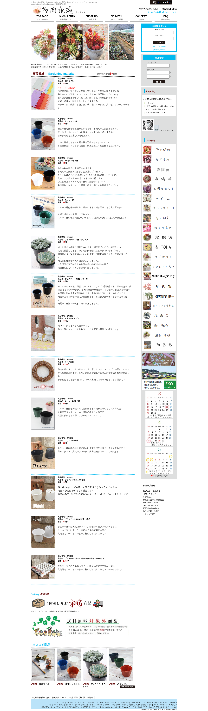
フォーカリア (81, 707)
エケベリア (94, 702)
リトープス (91, 707)
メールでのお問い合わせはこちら (161, 12)
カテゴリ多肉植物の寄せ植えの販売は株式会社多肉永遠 (159, 218)
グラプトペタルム (148, 702)
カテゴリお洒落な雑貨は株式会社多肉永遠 (159, 247)
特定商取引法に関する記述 (81, 697)
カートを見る (161, 2)
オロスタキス (104, 702)
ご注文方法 (150, 103)
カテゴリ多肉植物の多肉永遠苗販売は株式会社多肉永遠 (159, 179)
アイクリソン (71, 702)
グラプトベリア (162, 702)
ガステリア (173, 705)
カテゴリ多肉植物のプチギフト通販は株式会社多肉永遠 (159, 257)
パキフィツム (115, 705)
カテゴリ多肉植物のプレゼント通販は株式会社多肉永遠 (159, 276)
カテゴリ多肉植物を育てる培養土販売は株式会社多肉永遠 (159, 305)
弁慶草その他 (141, 705)
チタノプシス (70, 707)
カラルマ (134, 707)
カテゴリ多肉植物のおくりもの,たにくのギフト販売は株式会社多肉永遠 (159, 227)
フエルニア (126, 707)
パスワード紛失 (159, 46)
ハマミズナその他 (103, 707)
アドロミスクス (83, 702)
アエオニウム (60, 702)
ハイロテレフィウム (102, 705)
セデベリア (69, 705)
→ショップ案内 (149, 514)
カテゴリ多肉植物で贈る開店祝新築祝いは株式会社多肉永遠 (159, 296)
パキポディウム (47, 707)
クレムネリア (135, 702)
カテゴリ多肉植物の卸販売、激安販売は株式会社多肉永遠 (159, 325)
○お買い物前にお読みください (157, 99)
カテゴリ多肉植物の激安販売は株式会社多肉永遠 (159, 188)
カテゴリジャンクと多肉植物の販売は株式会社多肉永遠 (159, 267)
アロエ (155, 705)
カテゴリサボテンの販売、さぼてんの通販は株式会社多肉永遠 (159, 198)
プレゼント (159, 385)
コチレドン (173, 702)
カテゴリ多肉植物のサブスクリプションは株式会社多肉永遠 (159, 237)
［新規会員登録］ (159, 49)
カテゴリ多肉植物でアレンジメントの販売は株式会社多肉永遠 (159, 208)
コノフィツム (59, 707)
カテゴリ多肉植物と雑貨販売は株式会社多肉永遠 (159, 345)
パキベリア (126, 705)
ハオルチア (163, 705)
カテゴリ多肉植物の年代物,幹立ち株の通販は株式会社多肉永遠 (159, 286)
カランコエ (115, 702)
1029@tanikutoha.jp (151, 508)
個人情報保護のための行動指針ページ (49, 697)
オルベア (152, 707)
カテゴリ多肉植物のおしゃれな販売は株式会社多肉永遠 (159, 159)
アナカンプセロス (162, 707)
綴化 (133, 705)
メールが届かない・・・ (155, 112)
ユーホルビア (116, 707)
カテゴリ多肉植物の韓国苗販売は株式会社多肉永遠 (159, 169)
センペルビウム (80, 705)
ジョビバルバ (53, 705)
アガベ (149, 705)
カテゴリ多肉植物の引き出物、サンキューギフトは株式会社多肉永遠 (159, 315)
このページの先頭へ (127, 686)
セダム (61, 705)
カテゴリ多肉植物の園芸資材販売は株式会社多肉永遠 (159, 335)
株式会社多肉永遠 (71, 10)
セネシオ (173, 707)
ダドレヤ (90, 705)
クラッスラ (125, 702)
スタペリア (143, 707)
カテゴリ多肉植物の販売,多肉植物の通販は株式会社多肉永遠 (159, 150)
